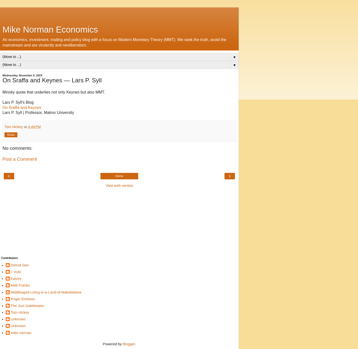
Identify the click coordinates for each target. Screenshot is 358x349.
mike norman (21, 333)
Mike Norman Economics (50, 29)
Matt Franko (20, 285)
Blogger (129, 344)
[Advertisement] (119, 13)
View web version (119, 186)
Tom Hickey (20, 312)
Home (119, 176)
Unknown (18, 319)
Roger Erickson (23, 299)
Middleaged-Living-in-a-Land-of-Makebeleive (46, 292)
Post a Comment (19, 159)
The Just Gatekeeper (27, 306)
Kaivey (16, 279)
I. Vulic (16, 272)
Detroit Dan (20, 265)
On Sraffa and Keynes (21, 107)
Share (11, 135)
